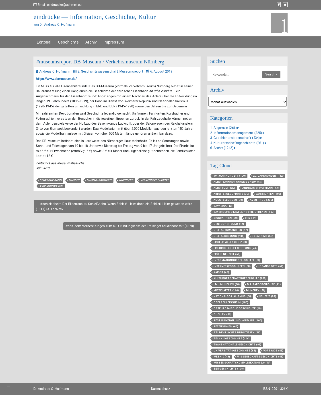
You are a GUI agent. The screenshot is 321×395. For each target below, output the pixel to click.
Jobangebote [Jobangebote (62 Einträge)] (270, 266)
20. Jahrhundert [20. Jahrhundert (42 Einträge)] (268, 175)
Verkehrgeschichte (154, 180)
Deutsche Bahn (51, 180)
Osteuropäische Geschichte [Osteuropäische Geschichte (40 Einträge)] (238, 308)
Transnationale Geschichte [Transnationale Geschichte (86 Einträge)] (237, 344)
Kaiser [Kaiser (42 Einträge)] (221, 272)
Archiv (91, 42)
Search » (271, 74)
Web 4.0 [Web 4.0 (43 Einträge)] (222, 356)
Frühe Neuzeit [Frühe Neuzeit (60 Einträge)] (227, 254)
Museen (74, 180)
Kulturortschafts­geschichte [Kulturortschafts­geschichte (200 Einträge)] (240, 278)
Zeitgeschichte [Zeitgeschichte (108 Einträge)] (229, 368)
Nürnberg (126, 180)
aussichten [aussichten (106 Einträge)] (268, 193)
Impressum (113, 42)
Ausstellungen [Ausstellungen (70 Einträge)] (228, 200)
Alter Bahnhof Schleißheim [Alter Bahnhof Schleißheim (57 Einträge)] (238, 181)
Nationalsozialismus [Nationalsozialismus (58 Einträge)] (233, 296)
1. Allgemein (223, 128)
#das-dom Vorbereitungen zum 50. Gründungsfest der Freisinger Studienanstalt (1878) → (132, 226)
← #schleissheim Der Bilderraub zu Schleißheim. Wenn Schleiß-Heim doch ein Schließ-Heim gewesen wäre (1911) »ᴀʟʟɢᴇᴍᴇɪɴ (114, 206)
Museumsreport (131, 71)
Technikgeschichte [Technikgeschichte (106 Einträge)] (231, 338)
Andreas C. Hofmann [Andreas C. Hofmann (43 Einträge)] (260, 187)
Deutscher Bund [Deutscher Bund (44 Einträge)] (229, 224)
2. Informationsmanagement (236, 133)
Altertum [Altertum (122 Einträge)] (224, 187)
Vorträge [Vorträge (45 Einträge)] (273, 350)
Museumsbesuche (99, 180)
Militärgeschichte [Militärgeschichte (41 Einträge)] (264, 284)
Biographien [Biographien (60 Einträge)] (226, 218)
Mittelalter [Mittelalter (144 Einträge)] (226, 290)
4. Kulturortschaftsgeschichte (237, 143)
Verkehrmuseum (51, 185)
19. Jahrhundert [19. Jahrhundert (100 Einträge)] (230, 175)
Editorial (44, 42)
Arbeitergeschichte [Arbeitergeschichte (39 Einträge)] (231, 193)
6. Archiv (221, 148)
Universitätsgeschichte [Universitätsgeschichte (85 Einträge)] (235, 350)
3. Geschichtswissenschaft (98, 71)
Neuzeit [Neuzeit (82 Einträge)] (267, 296)
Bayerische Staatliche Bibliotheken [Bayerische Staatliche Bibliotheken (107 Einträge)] (244, 212)
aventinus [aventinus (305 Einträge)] (261, 200)
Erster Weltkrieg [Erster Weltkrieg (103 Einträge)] (230, 242)
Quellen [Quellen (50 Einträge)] (223, 314)
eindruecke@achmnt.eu (64, 5)
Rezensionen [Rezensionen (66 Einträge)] (226, 326)
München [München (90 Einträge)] (256, 290)
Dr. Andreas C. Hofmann (51, 389)
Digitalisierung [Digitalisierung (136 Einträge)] (229, 236)
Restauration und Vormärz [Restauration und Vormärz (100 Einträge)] (238, 320)
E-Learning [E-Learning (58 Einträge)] (262, 236)
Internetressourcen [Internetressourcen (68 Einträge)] (232, 266)
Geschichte (68, 42)
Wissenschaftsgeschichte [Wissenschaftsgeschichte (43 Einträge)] (260, 356)
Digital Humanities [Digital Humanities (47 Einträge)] (231, 230)
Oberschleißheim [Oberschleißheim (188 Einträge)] (231, 302)
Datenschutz (160, 389)
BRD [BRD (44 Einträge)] (250, 218)
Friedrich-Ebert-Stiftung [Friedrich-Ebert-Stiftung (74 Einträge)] (235, 248)
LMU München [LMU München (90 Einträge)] (227, 284)
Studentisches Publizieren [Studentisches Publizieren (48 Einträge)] (237, 332)
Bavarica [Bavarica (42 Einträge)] (223, 206)
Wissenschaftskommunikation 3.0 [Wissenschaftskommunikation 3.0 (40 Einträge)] (242, 362)
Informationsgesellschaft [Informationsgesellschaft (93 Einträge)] (237, 260)
